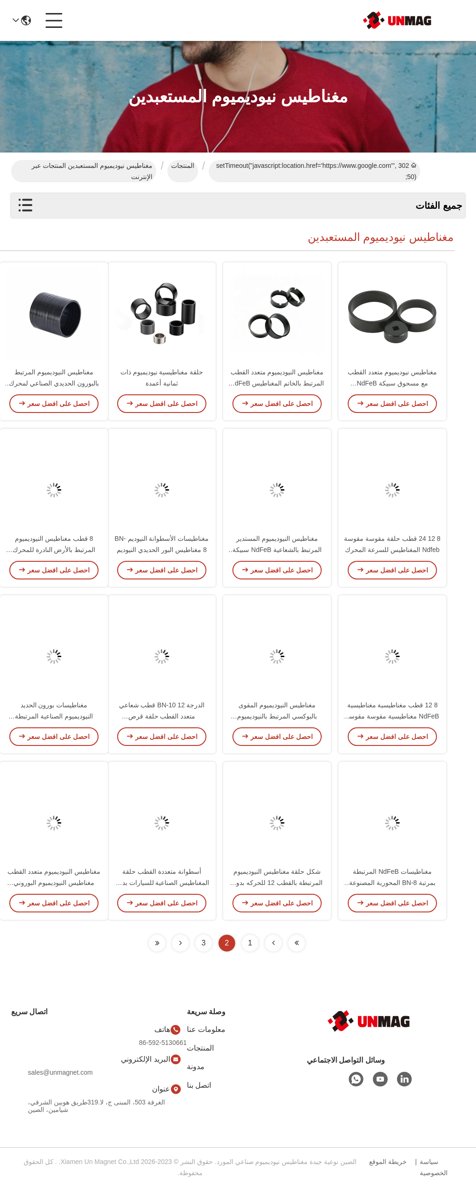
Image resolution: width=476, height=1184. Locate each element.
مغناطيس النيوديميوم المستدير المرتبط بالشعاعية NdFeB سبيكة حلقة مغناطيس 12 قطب (276, 551)
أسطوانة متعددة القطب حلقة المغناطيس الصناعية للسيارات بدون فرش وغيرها (162, 884)
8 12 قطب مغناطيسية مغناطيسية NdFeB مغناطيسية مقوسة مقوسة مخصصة (392, 718)
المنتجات (182, 165)
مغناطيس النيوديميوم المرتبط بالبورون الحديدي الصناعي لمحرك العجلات (54, 385)
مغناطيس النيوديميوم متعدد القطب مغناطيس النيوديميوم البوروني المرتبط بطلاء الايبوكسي (54, 884)
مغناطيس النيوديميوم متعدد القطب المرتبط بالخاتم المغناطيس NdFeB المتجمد (277, 385)
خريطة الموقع (388, 1161)
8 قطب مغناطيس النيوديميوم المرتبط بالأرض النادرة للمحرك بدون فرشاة (54, 551)
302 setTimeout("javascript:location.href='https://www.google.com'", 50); (316, 171)
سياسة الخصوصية (434, 1167)
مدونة (196, 1067)
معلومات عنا (206, 1029)
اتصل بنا (199, 1085)
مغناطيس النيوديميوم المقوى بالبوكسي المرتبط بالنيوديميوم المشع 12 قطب (277, 718)
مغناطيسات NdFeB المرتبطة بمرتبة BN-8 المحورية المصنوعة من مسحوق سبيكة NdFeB (392, 884)
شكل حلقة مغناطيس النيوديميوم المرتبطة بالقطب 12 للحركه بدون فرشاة (276, 884)
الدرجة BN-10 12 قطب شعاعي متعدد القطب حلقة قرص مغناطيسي (162, 718)
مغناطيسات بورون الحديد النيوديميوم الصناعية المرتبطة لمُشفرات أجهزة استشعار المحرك (54, 718)
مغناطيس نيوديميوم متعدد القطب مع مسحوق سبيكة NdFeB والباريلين (392, 385)
